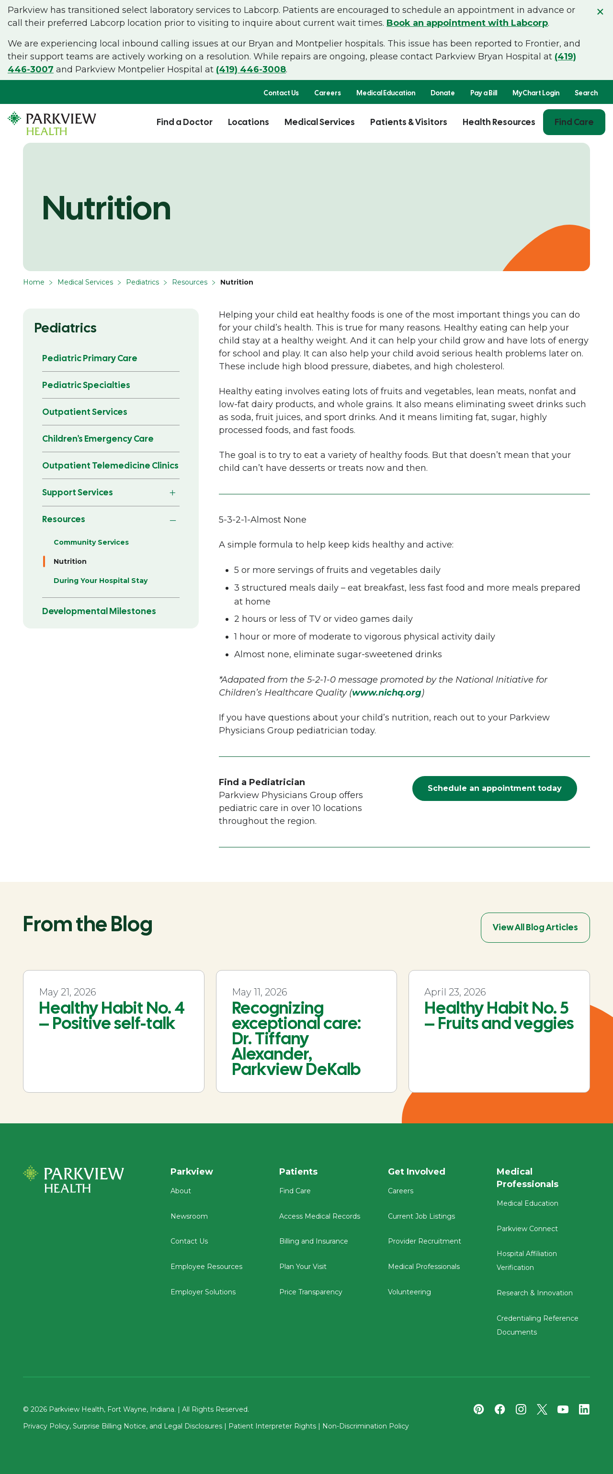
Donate (443, 93)
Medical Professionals (424, 1266)
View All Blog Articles (535, 927)
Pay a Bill (483, 93)
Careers (327, 93)
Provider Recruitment (424, 1241)
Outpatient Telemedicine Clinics (110, 465)
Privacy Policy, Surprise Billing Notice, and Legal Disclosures (122, 1426)
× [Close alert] (600, 11)
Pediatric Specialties (86, 384)
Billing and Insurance (313, 1241)
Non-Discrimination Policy (365, 1426)
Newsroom (189, 1216)
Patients (298, 1171)
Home (34, 282)
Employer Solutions (203, 1292)
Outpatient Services (84, 411)
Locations (248, 121)
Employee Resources (206, 1266)
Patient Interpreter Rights (272, 1426)
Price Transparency (310, 1292)
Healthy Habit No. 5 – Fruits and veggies (499, 1015)
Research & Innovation (535, 1293)
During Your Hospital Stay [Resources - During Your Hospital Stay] (101, 580)
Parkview (191, 1171)
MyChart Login (535, 93)
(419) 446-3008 (251, 69)
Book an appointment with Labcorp (467, 23)
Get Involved (416, 1171)
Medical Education (385, 93)
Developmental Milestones (99, 611)
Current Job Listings (421, 1216)
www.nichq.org (386, 692)
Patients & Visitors (408, 121)
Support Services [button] (77, 492)
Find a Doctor (185, 121)
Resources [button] (63, 519)
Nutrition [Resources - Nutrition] (70, 561)
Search (586, 93)
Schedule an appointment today (495, 788)
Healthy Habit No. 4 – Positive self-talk (112, 1015)
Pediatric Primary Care (89, 358)
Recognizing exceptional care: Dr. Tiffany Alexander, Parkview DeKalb (296, 1038)
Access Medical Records (319, 1216)
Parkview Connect (527, 1228)
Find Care (574, 121)
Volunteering (409, 1292)
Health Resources (499, 121)
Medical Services (319, 121)
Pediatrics (142, 282)
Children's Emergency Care (98, 438)
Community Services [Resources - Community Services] (91, 542)
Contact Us (281, 93)
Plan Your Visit (303, 1266)
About (180, 1191)
